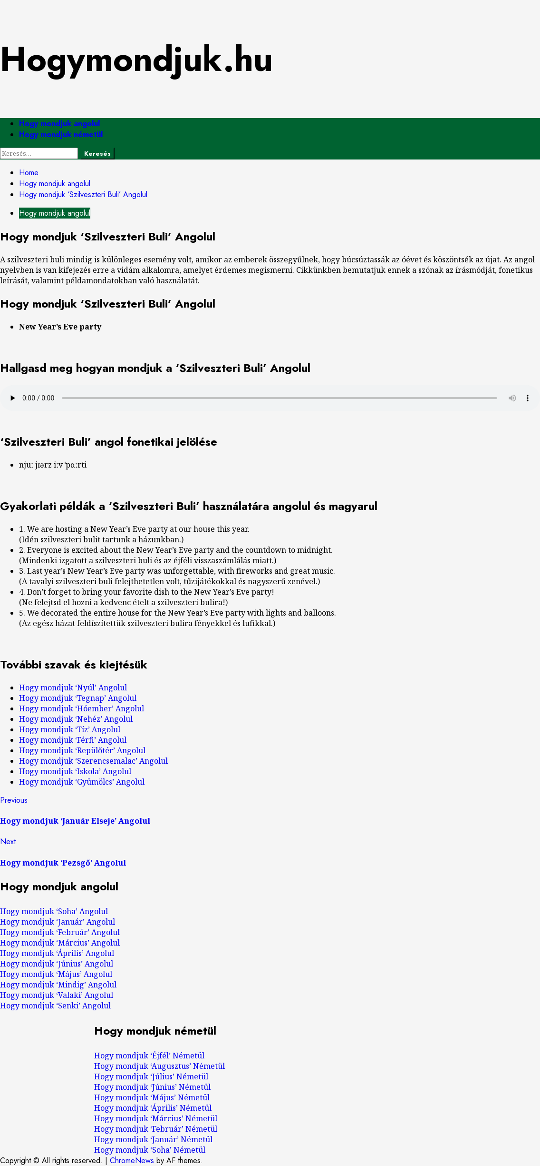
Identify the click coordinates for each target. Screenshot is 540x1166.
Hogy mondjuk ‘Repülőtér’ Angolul (82, 750)
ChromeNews (132, 1160)
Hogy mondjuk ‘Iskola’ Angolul (75, 771)
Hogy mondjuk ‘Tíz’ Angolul (69, 729)
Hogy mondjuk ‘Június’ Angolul (56, 963)
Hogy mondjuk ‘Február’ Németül (155, 1129)
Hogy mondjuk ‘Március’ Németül (155, 1118)
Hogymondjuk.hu (136, 59)
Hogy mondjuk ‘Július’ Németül (151, 1076)
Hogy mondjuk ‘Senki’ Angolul (55, 1005)
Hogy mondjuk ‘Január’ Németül (153, 1139)
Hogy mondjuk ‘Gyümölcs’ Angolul (82, 782)
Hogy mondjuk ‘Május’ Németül (152, 1097)
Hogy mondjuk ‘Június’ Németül (152, 1087)
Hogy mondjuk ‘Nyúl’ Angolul (73, 687)
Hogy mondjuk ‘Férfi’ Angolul (72, 740)
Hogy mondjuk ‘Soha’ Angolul (54, 911)
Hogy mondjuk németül (61, 134)
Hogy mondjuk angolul (59, 123)
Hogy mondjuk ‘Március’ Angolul (60, 942)
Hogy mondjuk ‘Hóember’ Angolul (81, 708)
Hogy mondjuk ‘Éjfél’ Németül (149, 1055)
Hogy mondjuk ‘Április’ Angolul (57, 953)
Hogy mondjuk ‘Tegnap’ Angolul (77, 698)
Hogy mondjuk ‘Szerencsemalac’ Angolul (93, 761)
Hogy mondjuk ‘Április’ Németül (153, 1108)
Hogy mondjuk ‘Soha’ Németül (149, 1150)
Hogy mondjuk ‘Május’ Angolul (56, 974)
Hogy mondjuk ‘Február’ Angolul (60, 932)
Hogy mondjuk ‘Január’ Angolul (57, 922)
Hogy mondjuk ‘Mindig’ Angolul (58, 984)
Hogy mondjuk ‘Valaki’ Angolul (56, 995)
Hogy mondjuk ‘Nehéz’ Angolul (76, 719)
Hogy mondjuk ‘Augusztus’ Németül (159, 1066)
